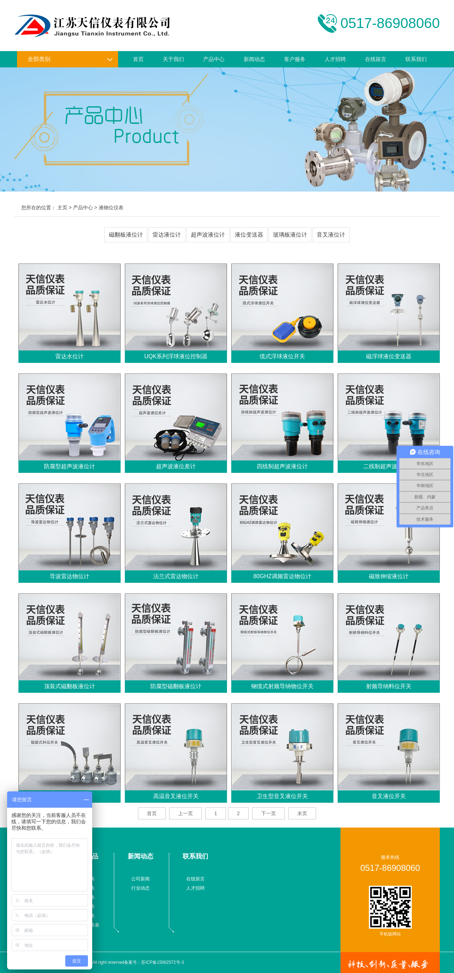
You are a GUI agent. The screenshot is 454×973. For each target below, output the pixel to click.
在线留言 (375, 59)
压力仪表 (85, 888)
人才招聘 (335, 59)
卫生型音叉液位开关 (282, 796)
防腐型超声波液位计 (69, 466)
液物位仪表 (111, 207)
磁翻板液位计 (126, 235)
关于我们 (173, 59)
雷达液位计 (167, 235)
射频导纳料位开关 (388, 686)
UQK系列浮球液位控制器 (176, 356)
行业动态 (140, 888)
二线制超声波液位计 (388, 466)
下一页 (268, 813)
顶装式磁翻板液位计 (69, 686)
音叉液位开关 (389, 796)
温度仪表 (85, 897)
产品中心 (214, 59)
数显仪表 (85, 906)
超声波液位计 (208, 235)
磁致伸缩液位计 (389, 576)
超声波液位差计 (176, 466)
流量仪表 (85, 878)
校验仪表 (85, 915)
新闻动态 (254, 59)
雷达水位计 (69, 356)
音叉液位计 (331, 235)
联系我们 (416, 59)
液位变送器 (249, 235)
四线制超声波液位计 (282, 466)
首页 (138, 59)
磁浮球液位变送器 (388, 356)
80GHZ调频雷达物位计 (282, 576)
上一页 (185, 813)
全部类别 (70, 59)
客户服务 (294, 59)
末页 (302, 813)
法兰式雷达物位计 (176, 576)
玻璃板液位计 (290, 235)
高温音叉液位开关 (176, 796)
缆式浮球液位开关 (282, 356)
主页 (62, 207)
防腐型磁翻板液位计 (175, 686)
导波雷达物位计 (69, 576)
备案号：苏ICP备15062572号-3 (154, 962)
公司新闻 (140, 878)
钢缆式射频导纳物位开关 (282, 686)
